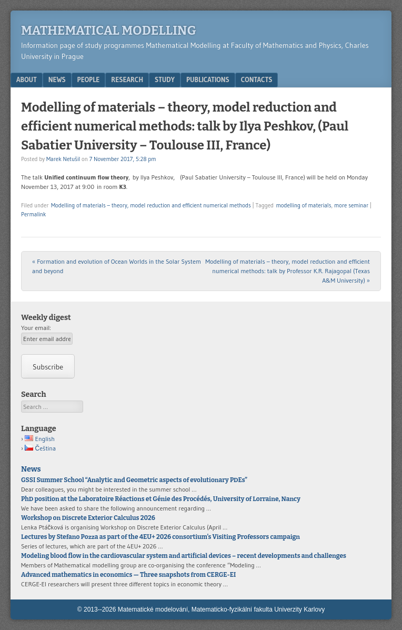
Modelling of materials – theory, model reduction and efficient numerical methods (151, 205)
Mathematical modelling (108, 30)
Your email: (36, 328)
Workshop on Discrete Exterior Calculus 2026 (88, 518)
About (26, 79)
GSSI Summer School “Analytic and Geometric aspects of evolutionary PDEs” (134, 480)
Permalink (33, 214)
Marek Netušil (63, 159)
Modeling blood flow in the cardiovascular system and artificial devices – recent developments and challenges (183, 555)
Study (165, 79)
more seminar (351, 205)
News (57, 79)
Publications (207, 79)
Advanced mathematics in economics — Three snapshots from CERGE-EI (128, 574)
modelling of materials (303, 205)
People (88, 79)
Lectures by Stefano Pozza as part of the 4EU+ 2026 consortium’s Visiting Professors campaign (160, 537)
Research (127, 79)
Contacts (257, 79)
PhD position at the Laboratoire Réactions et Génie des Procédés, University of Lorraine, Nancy (160, 499)
